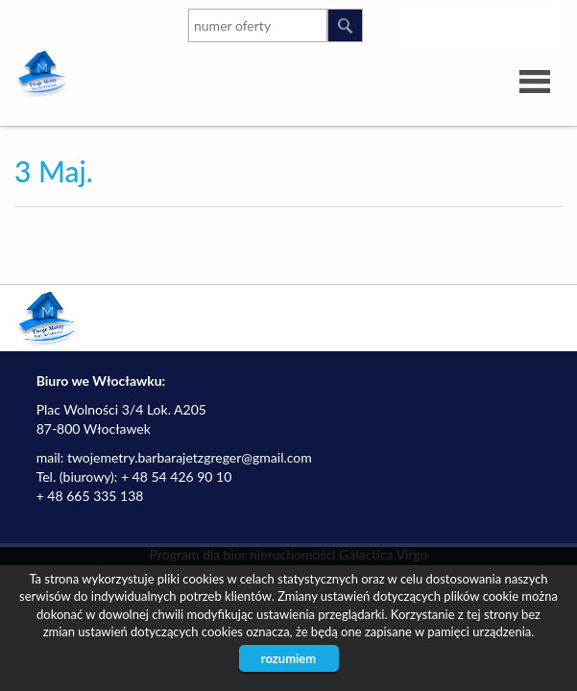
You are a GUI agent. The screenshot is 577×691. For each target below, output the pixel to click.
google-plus (505, 26)
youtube (467, 22)
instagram (428, 22)
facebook (544, 22)
